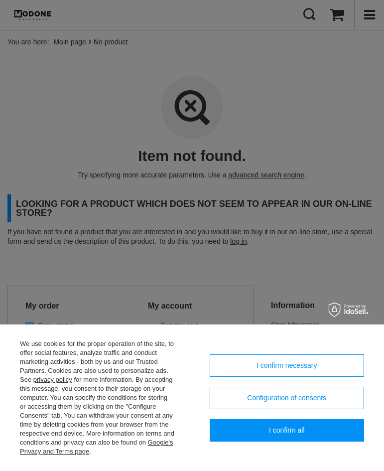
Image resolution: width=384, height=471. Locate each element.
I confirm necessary (286, 365)
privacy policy (52, 379)
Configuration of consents (286, 398)
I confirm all (287, 430)
